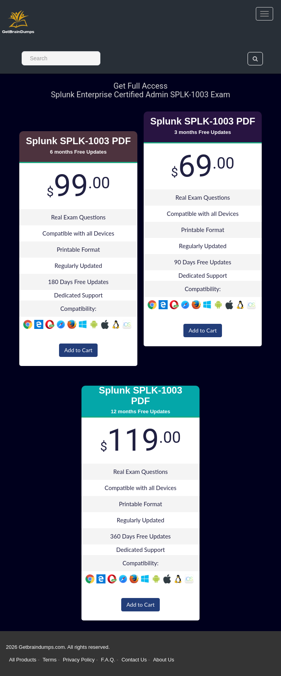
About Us (163, 660)
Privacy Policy (79, 660)
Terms (49, 660)
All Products (22, 660)
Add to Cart (78, 350)
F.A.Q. (109, 660)
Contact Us (135, 660)
